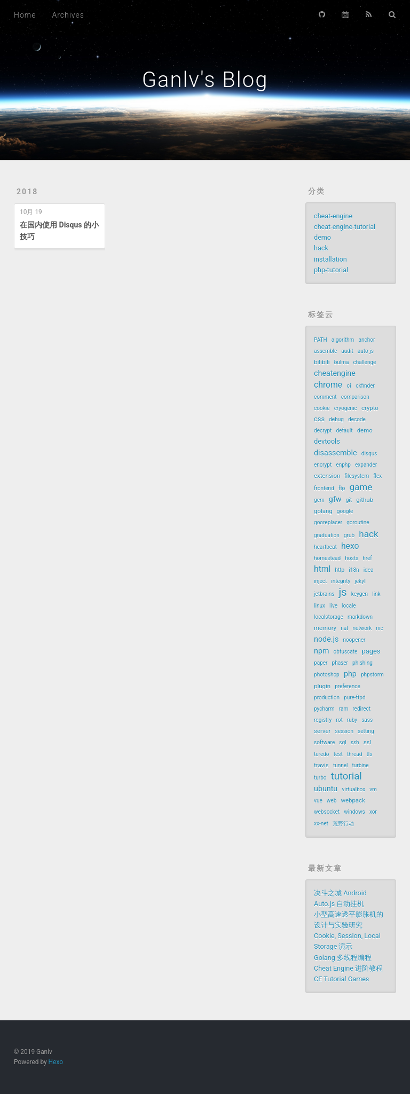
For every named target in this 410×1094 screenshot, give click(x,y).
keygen (359, 594)
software (324, 742)
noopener (354, 640)
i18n (354, 570)
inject (320, 581)
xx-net (321, 824)
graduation (327, 535)
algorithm (343, 340)
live (333, 606)
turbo (320, 778)
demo (322, 237)
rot (339, 720)
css (319, 419)
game (360, 487)
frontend (324, 488)
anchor (367, 340)
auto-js (366, 351)
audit (347, 351)
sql (342, 742)
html (322, 569)
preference (347, 686)
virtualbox (353, 789)
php (350, 674)
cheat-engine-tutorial (344, 227)
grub (349, 535)
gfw (335, 499)
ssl (368, 742)
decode (357, 419)
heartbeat (325, 547)
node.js (326, 639)
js (343, 592)
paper (320, 663)
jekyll (360, 581)
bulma (341, 362)
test (338, 754)
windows (354, 812)
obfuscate (346, 652)
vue (318, 801)
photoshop (327, 675)
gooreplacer (328, 522)
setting (366, 731)
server (322, 731)
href (367, 558)
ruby (352, 720)
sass (367, 720)
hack (321, 248)
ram (343, 709)
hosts (351, 558)
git (349, 500)
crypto (370, 408)
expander (366, 465)
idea (369, 570)
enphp (343, 465)
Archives (68, 15)
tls (369, 754)
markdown (360, 617)
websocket (327, 812)
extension (327, 475)
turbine (360, 765)
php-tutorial (331, 270)
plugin (322, 686)
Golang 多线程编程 (343, 958)
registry (323, 720)
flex (377, 476)
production (327, 698)
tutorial (346, 776)
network (362, 628)
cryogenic (345, 408)
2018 (27, 191)
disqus (369, 454)
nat (344, 628)
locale (349, 606)
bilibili (322, 362)
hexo (350, 546)
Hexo (56, 1062)
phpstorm (372, 675)
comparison (355, 397)
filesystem (357, 476)
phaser (340, 663)
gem (319, 500)
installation (330, 259)
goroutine (357, 522)
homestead (327, 558)
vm (373, 789)
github (364, 499)
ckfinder (365, 386)
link (376, 594)
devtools (327, 441)
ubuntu (325, 788)
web (331, 801)
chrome (328, 385)
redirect (361, 709)
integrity (340, 581)
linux (319, 606)
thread (354, 754)
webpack (353, 800)
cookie (321, 408)
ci (348, 385)
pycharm (324, 709)
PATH (320, 340)
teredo (321, 754)
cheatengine (335, 373)
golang (323, 511)
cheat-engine (333, 216)
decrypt (323, 431)
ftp (341, 488)
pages (370, 651)
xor (373, 812)
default (344, 431)
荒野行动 (343, 824)
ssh (355, 742)
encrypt (323, 465)
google (345, 511)
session (344, 731)
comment (325, 397)
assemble (325, 351)
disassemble (335, 452)
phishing (362, 663)
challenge (364, 362)
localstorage (328, 617)
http (340, 570)
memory (325, 628)
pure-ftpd (355, 698)
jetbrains (324, 594)
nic (379, 628)
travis (321, 765)
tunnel (340, 765)
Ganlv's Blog (205, 79)
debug (336, 419)
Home (25, 15)
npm (321, 651)
